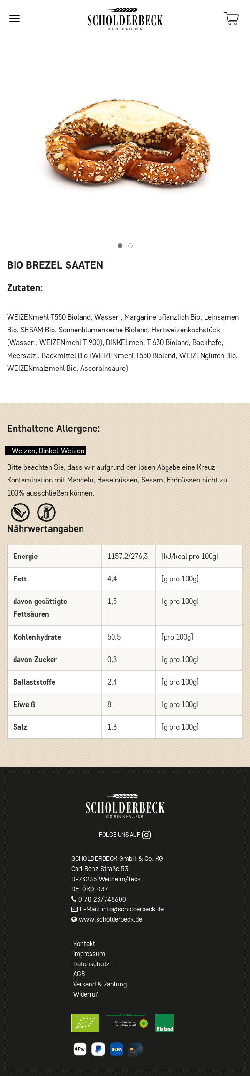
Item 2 (132, 247)
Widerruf (85, 994)
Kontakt (84, 944)
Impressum (89, 953)
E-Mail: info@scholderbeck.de (122, 909)
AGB (79, 974)
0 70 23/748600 (102, 899)
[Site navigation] (14, 18)
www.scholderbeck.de (110, 919)
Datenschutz (91, 964)
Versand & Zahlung (100, 984)
